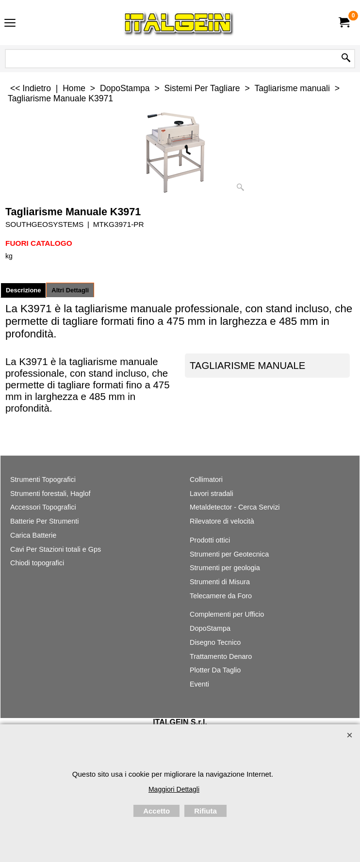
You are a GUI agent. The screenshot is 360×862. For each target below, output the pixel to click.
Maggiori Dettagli (173, 789)
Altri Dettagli (70, 290)
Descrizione (23, 290)
